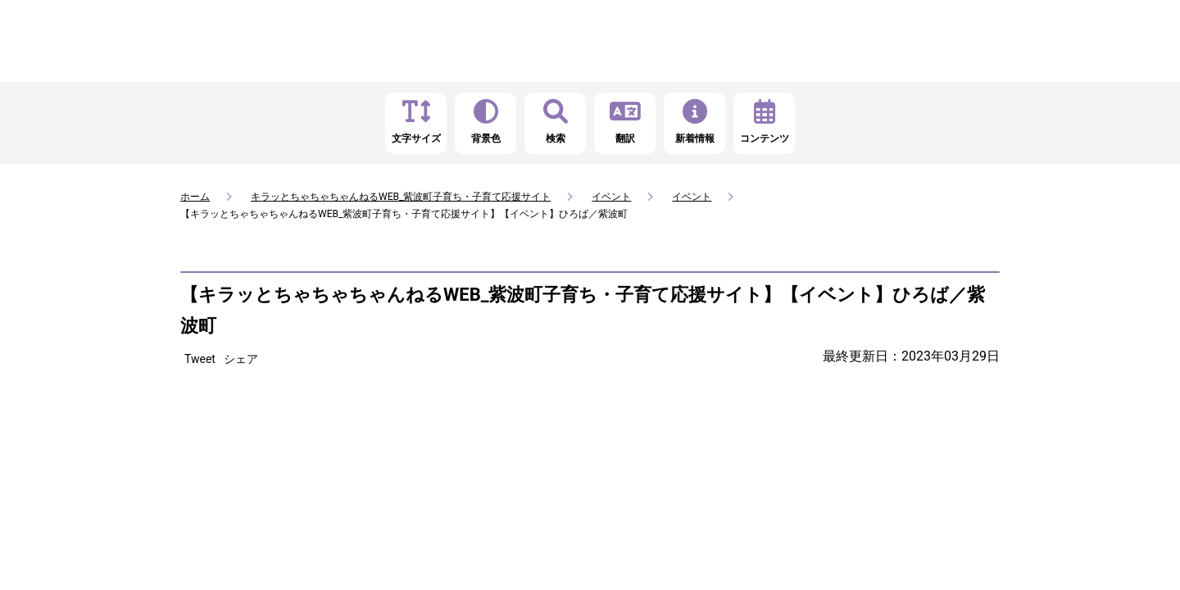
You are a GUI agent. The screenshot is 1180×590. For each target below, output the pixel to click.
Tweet (200, 358)
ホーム (195, 196)
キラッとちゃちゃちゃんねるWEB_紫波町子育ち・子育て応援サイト (401, 196)
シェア (241, 358)
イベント (611, 196)
